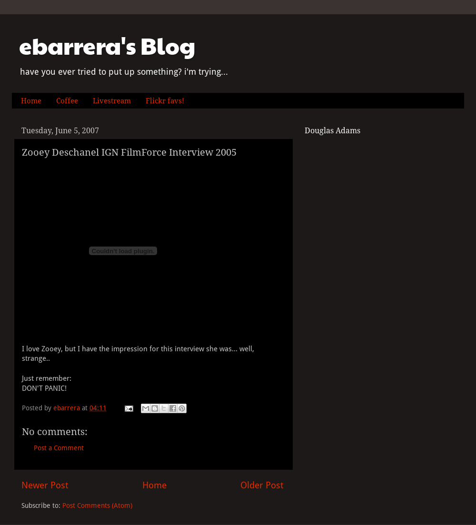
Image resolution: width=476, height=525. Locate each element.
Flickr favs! (165, 101)
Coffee (67, 101)
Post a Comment (59, 448)
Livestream (112, 101)
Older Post (261, 485)
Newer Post (44, 485)
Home (31, 101)
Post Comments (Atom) (97, 505)
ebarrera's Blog (107, 45)
